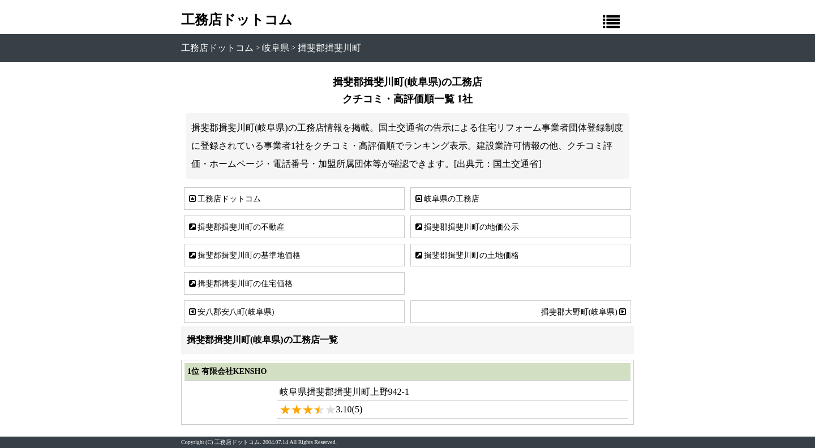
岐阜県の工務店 (446, 199)
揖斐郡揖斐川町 (329, 48)
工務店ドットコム (237, 19)
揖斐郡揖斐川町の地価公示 (466, 227)
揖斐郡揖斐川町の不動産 (236, 227)
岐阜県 (275, 48)
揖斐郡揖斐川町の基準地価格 (244, 255)
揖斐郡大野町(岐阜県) (584, 312)
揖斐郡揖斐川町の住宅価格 (240, 283)
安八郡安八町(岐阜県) (230, 312)
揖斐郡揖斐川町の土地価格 (466, 255)
